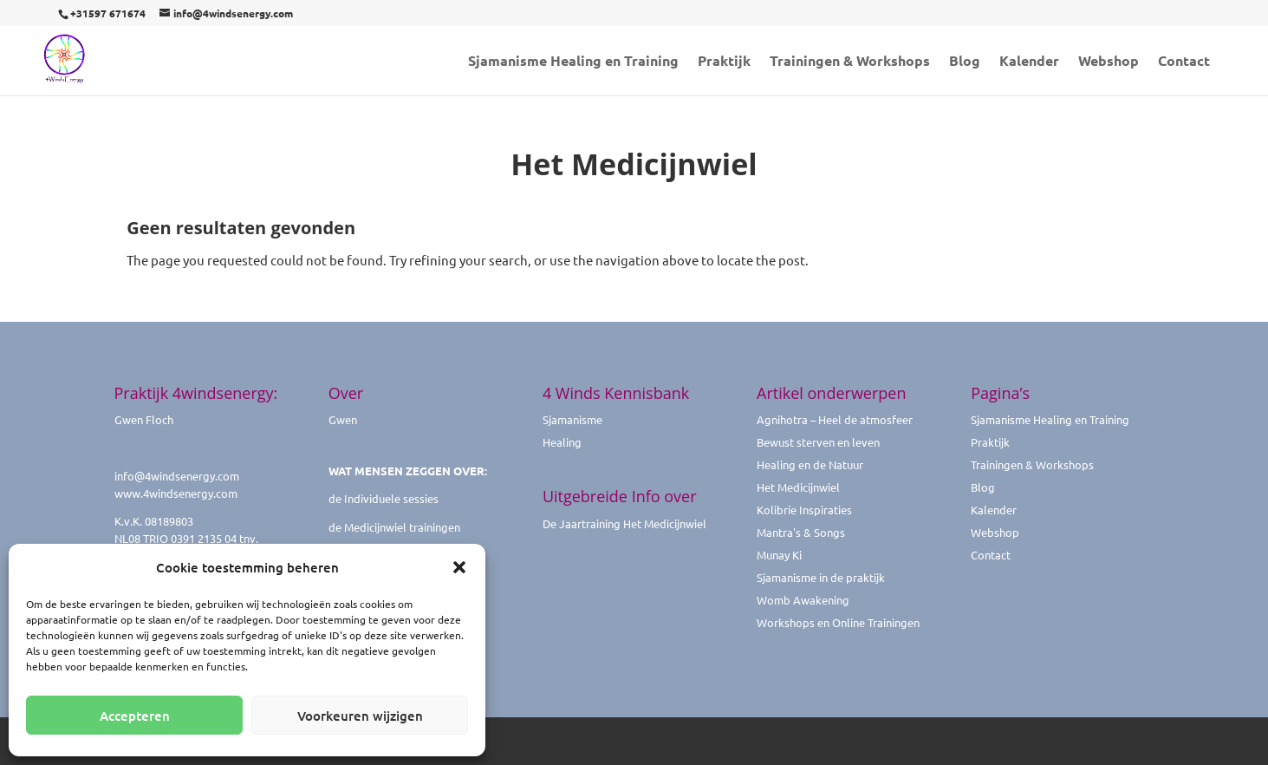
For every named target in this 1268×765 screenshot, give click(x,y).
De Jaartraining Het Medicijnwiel (624, 523)
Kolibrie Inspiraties (804, 509)
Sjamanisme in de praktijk (821, 577)
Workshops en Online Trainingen (838, 622)
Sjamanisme (572, 419)
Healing (562, 442)
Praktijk (724, 62)
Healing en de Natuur (810, 464)
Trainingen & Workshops (850, 62)
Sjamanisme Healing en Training (573, 62)
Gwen (342, 419)
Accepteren (135, 715)
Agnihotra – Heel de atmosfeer (835, 419)
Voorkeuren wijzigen (360, 715)
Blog (964, 62)
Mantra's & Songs (801, 532)
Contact (1184, 62)
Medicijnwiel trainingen (402, 527)
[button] (459, 567)
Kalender (1029, 62)
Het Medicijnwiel (798, 487)
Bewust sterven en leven (818, 442)
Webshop (1108, 62)
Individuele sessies (391, 498)
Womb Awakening (803, 599)
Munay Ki (779, 554)
